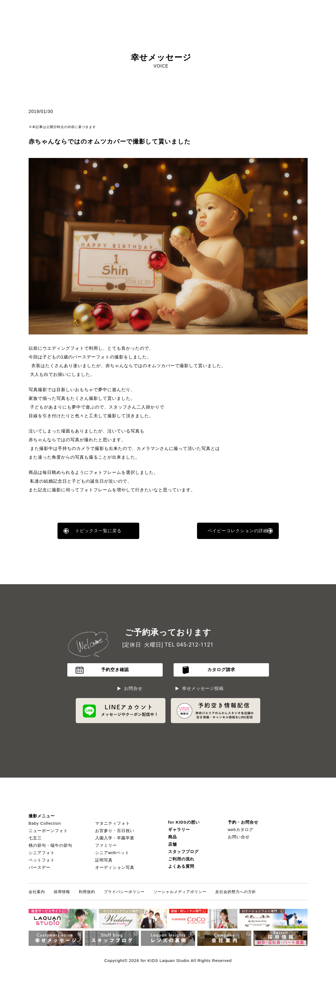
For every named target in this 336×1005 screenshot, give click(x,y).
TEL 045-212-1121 (189, 644)
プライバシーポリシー (124, 892)
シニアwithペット (112, 852)
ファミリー (106, 845)
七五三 (35, 838)
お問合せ (133, 688)
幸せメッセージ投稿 (203, 688)
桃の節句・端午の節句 (50, 845)
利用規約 (87, 892)
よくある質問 (181, 866)
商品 (172, 837)
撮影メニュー (42, 816)
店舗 (172, 844)
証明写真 (104, 860)
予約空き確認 (115, 669)
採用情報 (62, 892)
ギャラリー (179, 829)
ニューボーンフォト (48, 830)
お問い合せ (239, 837)
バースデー (39, 867)
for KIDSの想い (184, 822)
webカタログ (241, 829)
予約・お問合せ (243, 822)
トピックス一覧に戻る (98, 530)
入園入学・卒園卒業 (114, 838)
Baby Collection (45, 823)
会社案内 (37, 892)
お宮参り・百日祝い (114, 830)
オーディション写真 (114, 867)
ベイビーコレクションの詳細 (238, 530)
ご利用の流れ (181, 859)
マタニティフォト (112, 823)
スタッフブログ (183, 851)
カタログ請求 (221, 669)
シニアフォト (42, 852)
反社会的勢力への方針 (235, 892)
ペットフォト (42, 860)
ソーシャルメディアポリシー (180, 892)
